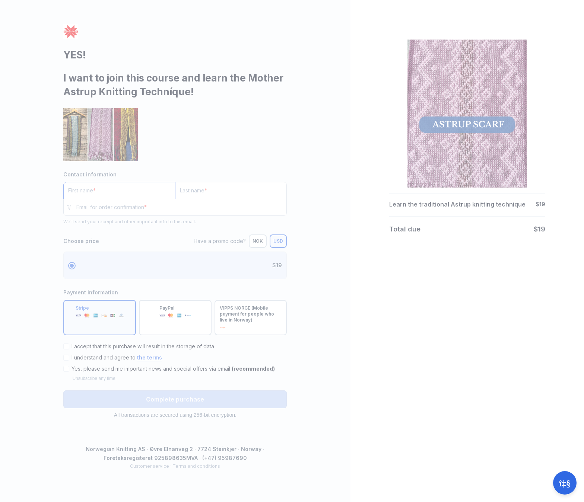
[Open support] (565, 483)
